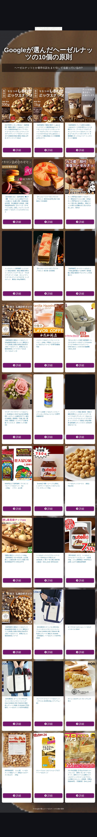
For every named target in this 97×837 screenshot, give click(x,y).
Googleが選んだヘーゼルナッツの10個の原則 (48, 53)
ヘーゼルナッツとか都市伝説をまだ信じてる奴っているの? (48, 67)
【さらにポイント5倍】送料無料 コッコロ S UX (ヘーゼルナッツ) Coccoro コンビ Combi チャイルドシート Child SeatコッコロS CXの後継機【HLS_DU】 (80, 344)
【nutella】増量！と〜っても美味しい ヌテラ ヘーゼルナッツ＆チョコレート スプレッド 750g (48, 486)
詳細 (17, 150)
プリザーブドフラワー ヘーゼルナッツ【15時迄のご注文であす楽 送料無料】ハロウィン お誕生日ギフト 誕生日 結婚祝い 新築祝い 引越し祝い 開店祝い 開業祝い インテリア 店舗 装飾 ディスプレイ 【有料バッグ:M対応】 (17, 418)
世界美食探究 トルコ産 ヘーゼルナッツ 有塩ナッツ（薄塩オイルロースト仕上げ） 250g (16, 773)
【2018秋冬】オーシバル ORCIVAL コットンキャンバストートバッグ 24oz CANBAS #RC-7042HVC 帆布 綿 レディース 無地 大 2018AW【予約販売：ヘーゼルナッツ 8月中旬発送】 (17, 703)
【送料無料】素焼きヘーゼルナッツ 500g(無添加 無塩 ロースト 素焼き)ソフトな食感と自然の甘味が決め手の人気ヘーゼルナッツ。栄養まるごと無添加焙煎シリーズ (17, 631)
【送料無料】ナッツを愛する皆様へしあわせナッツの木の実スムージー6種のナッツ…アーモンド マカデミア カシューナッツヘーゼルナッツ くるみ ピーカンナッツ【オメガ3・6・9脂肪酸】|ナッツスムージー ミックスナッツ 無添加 (80, 131)
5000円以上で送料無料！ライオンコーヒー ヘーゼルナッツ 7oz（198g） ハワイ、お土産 (16, 486)
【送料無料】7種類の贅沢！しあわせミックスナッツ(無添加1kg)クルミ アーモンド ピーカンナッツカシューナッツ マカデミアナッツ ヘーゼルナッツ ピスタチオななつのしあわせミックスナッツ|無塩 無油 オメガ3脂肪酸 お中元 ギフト (48, 131)
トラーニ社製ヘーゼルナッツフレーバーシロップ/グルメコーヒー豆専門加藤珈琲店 (48, 414)
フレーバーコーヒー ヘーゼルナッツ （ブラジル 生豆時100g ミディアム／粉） (48, 701)
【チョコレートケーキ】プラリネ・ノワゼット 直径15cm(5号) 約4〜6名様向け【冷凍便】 (48, 199)
